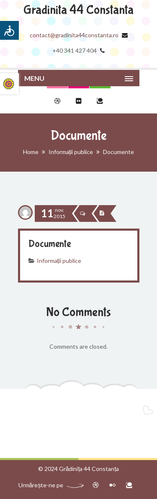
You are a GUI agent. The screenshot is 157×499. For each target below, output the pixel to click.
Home (31, 151)
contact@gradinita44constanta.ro (74, 35)
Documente (49, 244)
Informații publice (71, 151)
